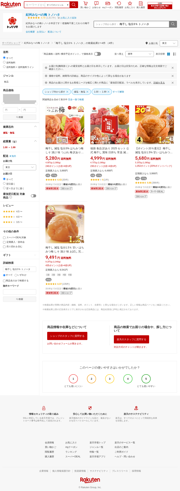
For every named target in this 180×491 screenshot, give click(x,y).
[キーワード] (19, 269)
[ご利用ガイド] (121, 452)
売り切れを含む (12, 246)
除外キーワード (11, 286)
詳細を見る (159, 82)
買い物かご (85, 5)
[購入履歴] (49, 456)
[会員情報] (49, 442)
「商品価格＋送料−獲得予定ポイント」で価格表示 (67, 54)
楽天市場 (11, 4)
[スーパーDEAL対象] (4, 238)
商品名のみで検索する (16, 280)
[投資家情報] (80, 471)
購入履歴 (141, 5)
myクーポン (107, 5)
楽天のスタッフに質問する (131, 339)
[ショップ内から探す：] (144, 24)
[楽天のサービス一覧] (125, 442)
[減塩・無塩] (81, 92)
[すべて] (4, 275)
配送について (54, 32)
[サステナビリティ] (99, 471)
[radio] (4, 57)
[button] (74, 4)
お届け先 (7, 161)
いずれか (21, 275)
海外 (12, 156)
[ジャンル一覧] (96, 447)
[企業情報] (43, 471)
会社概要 (30, 32)
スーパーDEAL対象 (14, 237)
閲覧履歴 (119, 5)
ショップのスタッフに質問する (67, 336)
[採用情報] (136, 471)
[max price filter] (28, 110)
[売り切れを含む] (4, 247)
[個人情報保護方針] (61, 471)
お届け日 (7, 174)
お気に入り (130, 5)
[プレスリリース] (120, 471)
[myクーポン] (71, 447)
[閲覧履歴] (49, 452)
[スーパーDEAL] (72, 456)
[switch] (33, 195)
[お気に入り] (71, 442)
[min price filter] (10, 110)
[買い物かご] (50, 447)
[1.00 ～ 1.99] (102, 92)
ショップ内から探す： (107, 24)
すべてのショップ (11, 43)
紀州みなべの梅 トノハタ (43, 14)
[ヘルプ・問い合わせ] (125, 456)
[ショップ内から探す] (56, 92)
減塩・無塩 (8, 133)
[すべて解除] (118, 91)
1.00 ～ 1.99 (9, 147)
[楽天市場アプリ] (98, 456)
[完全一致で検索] (76, 99)
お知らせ (96, 5)
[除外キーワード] (19, 292)
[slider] (3, 103)
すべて (8, 275)
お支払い (41, 32)
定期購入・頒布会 (14, 242)
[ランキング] (71, 452)
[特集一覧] (94, 452)
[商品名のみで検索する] (4, 281)
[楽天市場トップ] (98, 442)
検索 (19, 117)
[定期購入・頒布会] (4, 242)
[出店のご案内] (121, 447)
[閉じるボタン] (173, 68)
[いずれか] (16, 275)
